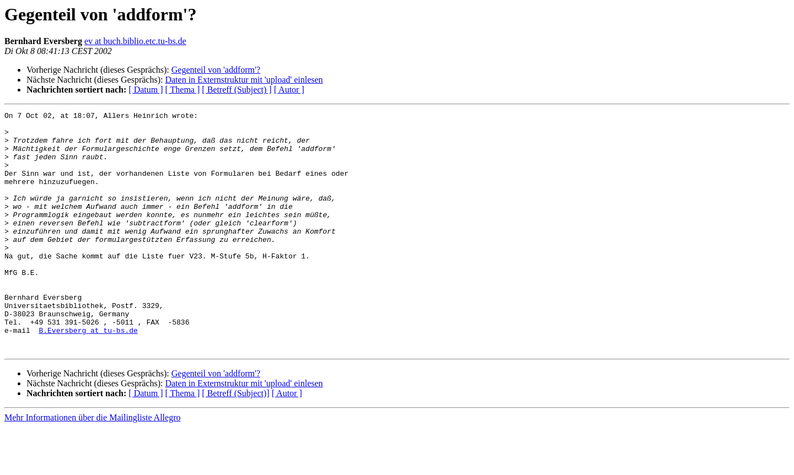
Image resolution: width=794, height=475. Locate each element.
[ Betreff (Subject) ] (236, 89)
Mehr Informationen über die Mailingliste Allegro (92, 465)
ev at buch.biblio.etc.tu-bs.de (135, 41)
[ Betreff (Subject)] (235, 441)
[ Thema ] (182, 89)
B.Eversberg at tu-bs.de (88, 375)
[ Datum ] (145, 89)
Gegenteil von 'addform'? (215, 69)
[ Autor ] (289, 89)
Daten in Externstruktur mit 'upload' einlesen (244, 79)
